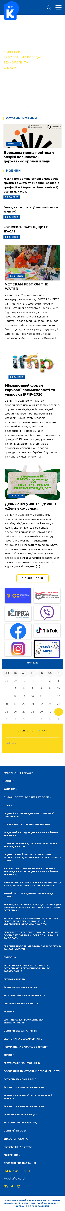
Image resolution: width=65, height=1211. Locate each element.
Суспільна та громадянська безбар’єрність (23, 1021)
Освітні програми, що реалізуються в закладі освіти (30, 845)
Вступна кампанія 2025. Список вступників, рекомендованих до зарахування (26, 968)
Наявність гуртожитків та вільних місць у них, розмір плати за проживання (32, 884)
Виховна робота (15, 1139)
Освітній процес (15, 1131)
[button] (28, 107)
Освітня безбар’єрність (20, 1031)
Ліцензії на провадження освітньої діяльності (28, 815)
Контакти (10, 789)
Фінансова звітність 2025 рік (23, 1087)
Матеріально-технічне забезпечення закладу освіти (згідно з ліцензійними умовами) (30, 871)
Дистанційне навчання (19, 1163)
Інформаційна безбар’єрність (24, 996)
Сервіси (8, 1055)
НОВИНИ (8, 781)
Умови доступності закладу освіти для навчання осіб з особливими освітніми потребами (32, 907)
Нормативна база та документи (26, 1047)
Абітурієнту (11, 1155)
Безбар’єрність (14, 979)
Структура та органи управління (26, 825)
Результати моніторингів (21, 1063)
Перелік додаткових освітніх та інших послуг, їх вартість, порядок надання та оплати (31, 935)
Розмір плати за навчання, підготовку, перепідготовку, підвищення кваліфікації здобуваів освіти (31, 921)
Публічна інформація (18, 773)
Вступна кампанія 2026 (19, 1079)
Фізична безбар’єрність (20, 988)
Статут (8, 805)
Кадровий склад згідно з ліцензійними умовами (30, 834)
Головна (9, 957)
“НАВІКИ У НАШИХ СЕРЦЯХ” (20, 1115)
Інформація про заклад (20, 1123)
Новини (8, 1012)
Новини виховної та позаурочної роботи (27, 1097)
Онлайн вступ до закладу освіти (27, 797)
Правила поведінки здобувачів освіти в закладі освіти (32, 948)
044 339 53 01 (17, 1171)
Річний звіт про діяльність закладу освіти (28, 895)
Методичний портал (17, 1147)
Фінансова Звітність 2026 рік (24, 1107)
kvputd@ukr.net (14, 1178)
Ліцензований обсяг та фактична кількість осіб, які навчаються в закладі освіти (32, 858)
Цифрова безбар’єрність (20, 1004)
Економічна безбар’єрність (22, 1039)
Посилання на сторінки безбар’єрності (31, 1071)
